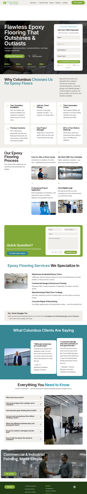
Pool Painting (28, 482)
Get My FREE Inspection (15, 41)
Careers (57, 3)
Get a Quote (78, 2)
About (52, 3)
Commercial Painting (30, 470)
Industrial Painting (29, 473)
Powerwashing (29, 485)
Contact (64, 3)
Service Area (43, 3)
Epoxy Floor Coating (30, 476)
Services (33, 3)
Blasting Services (29, 479)
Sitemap (52, 492)
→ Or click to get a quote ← (17, 238)
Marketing (58, 492)
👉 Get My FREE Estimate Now (68, 46)
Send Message (71, 237)
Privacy (47, 492)
